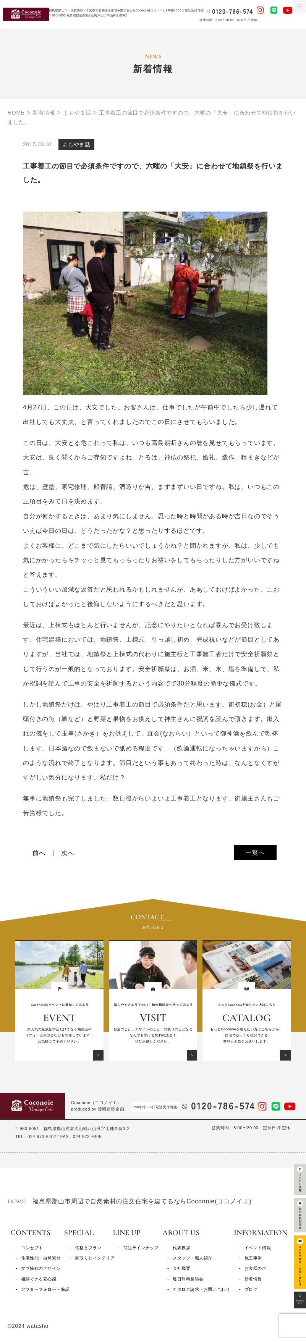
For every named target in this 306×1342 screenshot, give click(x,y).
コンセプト (32, 1247)
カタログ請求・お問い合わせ (201, 1289)
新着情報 (253, 1279)
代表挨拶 (181, 1247)
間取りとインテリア (95, 1258)
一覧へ (255, 852)
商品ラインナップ (141, 1247)
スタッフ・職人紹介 (192, 1258)
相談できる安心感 (38, 1279)
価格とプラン (88, 1247)
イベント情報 (257, 1247)
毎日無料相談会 (188, 1279)
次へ (67, 853)
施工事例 (253, 1258)
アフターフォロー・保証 (45, 1289)
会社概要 (181, 1268)
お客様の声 (255, 1268)
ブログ (251, 1289)
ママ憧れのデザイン (41, 1268)
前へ (38, 853)
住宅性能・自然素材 (41, 1258)
